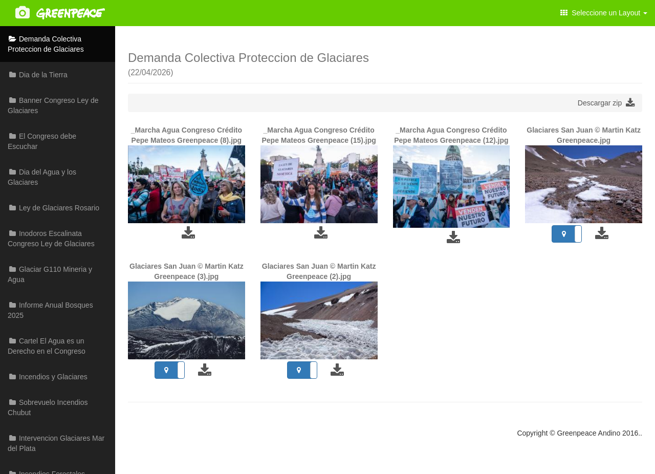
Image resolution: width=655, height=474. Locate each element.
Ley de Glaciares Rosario (53, 208)
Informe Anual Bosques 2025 (50, 310)
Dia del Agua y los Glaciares (42, 177)
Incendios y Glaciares (48, 377)
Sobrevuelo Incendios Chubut (48, 407)
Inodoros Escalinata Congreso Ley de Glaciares (51, 238)
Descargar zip (606, 103)
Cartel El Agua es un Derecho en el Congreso (46, 346)
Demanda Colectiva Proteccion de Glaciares (46, 44)
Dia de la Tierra (38, 75)
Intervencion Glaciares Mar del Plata (56, 443)
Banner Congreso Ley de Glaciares (53, 105)
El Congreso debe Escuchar (42, 141)
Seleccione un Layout (603, 13)
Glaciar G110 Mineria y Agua (50, 274)
